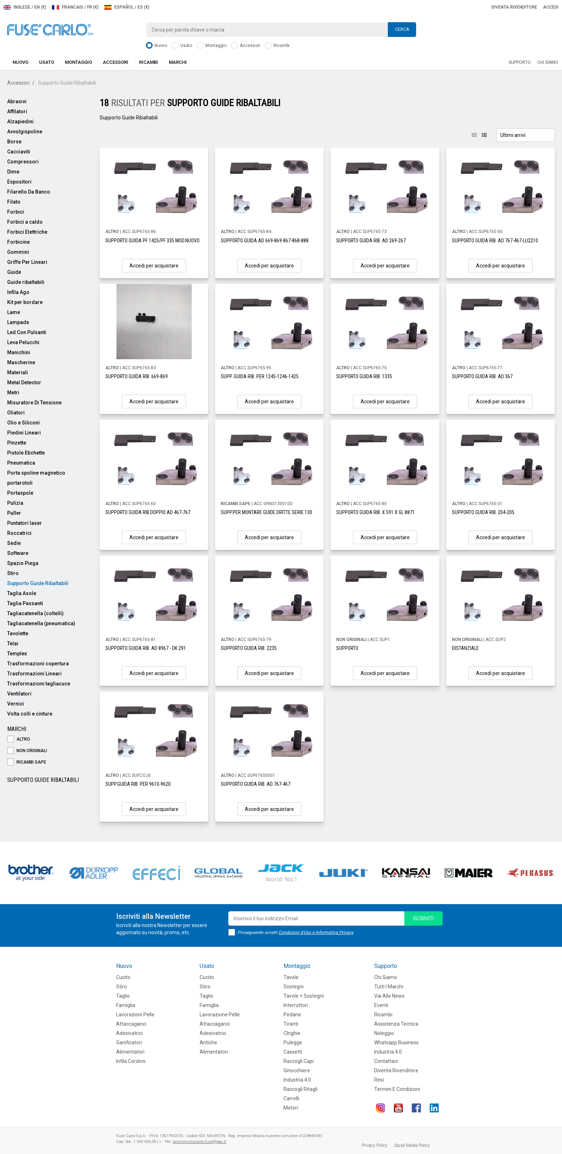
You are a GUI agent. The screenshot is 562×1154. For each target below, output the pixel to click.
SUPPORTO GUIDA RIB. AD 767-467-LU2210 (495, 240)
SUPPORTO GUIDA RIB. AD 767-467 (255, 784)
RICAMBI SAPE (26, 762)
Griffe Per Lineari (27, 262)
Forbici (15, 212)
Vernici (15, 704)
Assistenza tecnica (396, 1024)
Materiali (17, 372)
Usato (182, 46)
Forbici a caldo (25, 222)
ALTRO (18, 739)
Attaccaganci (131, 1024)
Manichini (18, 352)
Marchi (178, 62)
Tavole (291, 977)
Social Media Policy (412, 1145)
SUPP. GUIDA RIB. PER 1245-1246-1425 (260, 376)
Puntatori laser (24, 523)
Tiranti (291, 1024)
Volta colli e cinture (29, 714)
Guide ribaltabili (25, 282)
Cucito (123, 977)
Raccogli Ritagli (301, 1089)
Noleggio (384, 1033)
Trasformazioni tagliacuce (38, 684)
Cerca (402, 29)
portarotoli (20, 483)
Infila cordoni (131, 1061)
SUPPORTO (347, 648)
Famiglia (125, 1005)
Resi (379, 1080)
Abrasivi (17, 101)
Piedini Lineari (24, 433)
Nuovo (156, 46)
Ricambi (277, 46)
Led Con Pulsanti (26, 332)
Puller (14, 513)
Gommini (18, 252)
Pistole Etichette (26, 453)
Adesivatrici (129, 1033)
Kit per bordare (25, 302)
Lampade (18, 322)
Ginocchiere (297, 1070)
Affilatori (17, 111)
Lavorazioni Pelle (135, 1014)
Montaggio (212, 46)
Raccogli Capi (299, 1061)
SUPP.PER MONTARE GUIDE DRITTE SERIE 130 (266, 512)
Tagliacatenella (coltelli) (35, 613)
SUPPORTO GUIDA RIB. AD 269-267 (371, 240)
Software (17, 553)
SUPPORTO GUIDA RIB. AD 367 (482, 376)
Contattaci (386, 1061)
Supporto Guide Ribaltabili (37, 583)
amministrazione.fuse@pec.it (199, 1141)
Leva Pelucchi (23, 342)
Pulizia (15, 503)
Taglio (123, 996)
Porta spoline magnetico (36, 473)
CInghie (292, 1033)
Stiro (13, 573)
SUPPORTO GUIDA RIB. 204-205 (483, 512)
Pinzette (16, 443)
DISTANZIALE (465, 648)
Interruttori (296, 1005)
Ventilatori (19, 694)
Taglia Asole (21, 593)
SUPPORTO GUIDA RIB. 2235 (249, 648)
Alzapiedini (20, 121)
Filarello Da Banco (28, 192)
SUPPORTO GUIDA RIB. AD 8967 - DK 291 (145, 648)
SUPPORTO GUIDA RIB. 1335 (364, 376)
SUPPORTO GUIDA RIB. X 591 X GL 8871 (375, 512)
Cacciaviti (18, 152)
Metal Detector (24, 382)
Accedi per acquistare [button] (153, 266)
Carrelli (291, 1098)
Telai (12, 643)
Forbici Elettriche (27, 232)
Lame (13, 312)
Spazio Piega (22, 563)
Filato (13, 202)
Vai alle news (389, 996)
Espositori (19, 182)
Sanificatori (129, 1042)
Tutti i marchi (388, 986)
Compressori (23, 162)
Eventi (381, 1005)
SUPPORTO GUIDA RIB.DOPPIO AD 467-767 (147, 512)
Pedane (292, 1014)
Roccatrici (19, 533)
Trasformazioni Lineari (34, 673)
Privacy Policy (374, 1145)
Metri (13, 392)
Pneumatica (21, 463)
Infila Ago (18, 292)
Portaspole (20, 493)
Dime (13, 172)
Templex (17, 653)
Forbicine (18, 242)
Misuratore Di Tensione (34, 402)
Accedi (550, 7)
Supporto (520, 62)
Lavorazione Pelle (220, 1014)
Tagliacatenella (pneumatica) (41, 623)
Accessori (245, 46)
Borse (14, 141)
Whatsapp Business (396, 1042)
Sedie (14, 543)
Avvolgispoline (24, 131)
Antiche (208, 1042)
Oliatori (16, 412)
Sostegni (294, 986)
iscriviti (423, 918)
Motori (291, 1108)
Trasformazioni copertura (38, 663)
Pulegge (293, 1042)
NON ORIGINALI (27, 751)
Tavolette (17, 633)
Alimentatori (130, 1052)
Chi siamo (547, 62)
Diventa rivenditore (514, 7)
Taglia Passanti (25, 603)
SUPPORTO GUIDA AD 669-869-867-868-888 (265, 240)
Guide (14, 272)
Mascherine (21, 362)
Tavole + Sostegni (304, 996)
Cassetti (293, 1052)
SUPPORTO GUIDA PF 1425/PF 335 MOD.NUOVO (152, 240)
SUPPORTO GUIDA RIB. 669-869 (136, 376)
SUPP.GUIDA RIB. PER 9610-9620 (138, 784)
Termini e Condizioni (397, 1089)
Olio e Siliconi (23, 423)
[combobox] (281, 29)
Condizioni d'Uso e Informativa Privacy (315, 932)
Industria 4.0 (297, 1080)
